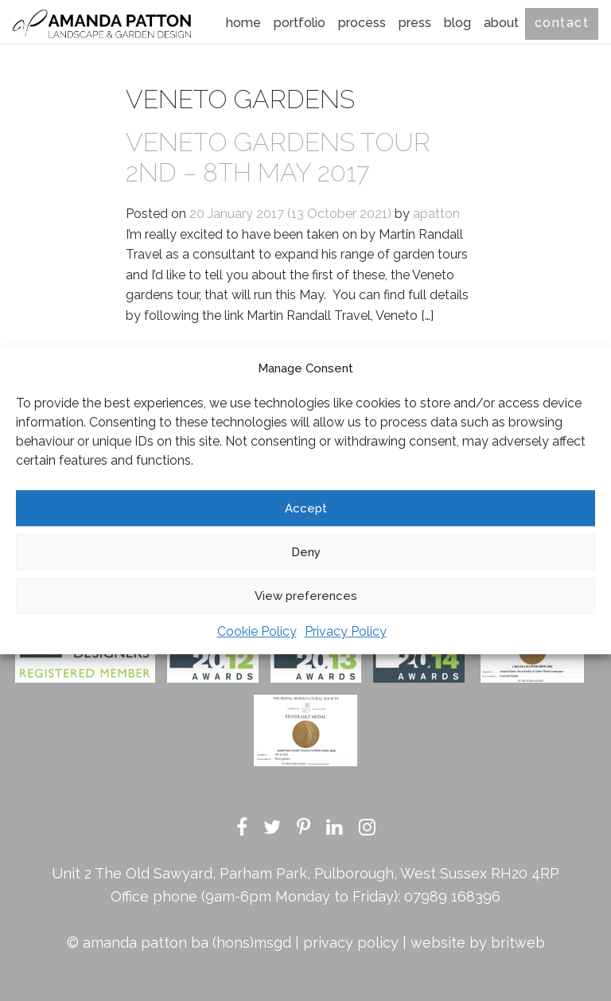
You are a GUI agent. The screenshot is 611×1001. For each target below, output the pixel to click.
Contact (562, 22)
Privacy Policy (346, 631)
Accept (306, 508)
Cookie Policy (257, 631)
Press (415, 22)
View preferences (306, 596)
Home (243, 22)
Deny (306, 552)
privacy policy (351, 942)
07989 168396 (452, 896)
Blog (457, 22)
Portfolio (299, 22)
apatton (436, 213)
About (501, 22)
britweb (518, 942)
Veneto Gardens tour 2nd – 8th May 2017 (278, 157)
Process (362, 22)
